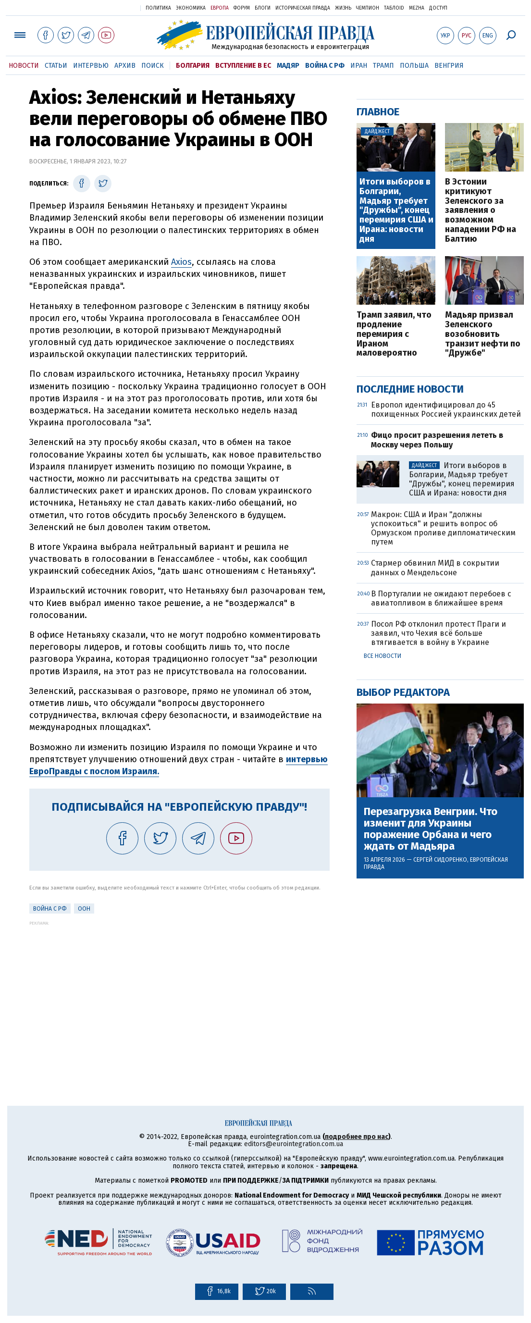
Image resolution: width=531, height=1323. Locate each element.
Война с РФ (325, 66)
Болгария (193, 66)
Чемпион (367, 8)
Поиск (152, 66)
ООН (84, 908)
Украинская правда (109, 7)
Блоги (263, 8)
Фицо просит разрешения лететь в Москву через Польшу (437, 440)
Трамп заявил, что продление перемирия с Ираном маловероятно (394, 334)
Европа (219, 8)
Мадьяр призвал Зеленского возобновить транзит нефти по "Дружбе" (482, 334)
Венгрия (449, 66)
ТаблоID (394, 8)
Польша (414, 66)
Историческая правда (302, 8)
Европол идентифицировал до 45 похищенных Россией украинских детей (446, 409)
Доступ (438, 8)
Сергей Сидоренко (440, 859)
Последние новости (410, 389)
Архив (125, 66)
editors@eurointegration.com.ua (293, 1144)
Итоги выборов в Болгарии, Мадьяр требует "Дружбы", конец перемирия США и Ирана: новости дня (396, 210)
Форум (242, 8)
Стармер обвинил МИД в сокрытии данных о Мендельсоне (435, 567)
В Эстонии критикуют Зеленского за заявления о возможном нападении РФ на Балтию (480, 210)
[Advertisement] (179, 993)
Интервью (91, 66)
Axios (181, 262)
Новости (24, 66)
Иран (358, 66)
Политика (158, 8)
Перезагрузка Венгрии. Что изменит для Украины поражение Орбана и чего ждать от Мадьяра (430, 829)
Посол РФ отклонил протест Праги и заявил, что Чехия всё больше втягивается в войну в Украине (438, 633)
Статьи (56, 66)
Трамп (383, 66)
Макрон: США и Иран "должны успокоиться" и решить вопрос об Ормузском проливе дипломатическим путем (443, 528)
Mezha (416, 8)
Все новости (382, 656)
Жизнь (343, 8)
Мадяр (288, 66)
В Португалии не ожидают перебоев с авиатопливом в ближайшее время (441, 598)
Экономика (191, 8)
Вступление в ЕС (243, 66)
